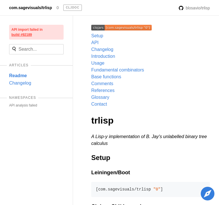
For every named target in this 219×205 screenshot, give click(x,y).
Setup (97, 35)
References (103, 90)
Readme (18, 75)
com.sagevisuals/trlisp (30, 7)
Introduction (103, 56)
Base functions (106, 76)
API (95, 42)
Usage (97, 63)
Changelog (20, 83)
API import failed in (26, 32)
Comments (102, 83)
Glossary (100, 97)
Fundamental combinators (117, 69)
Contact (99, 104)
